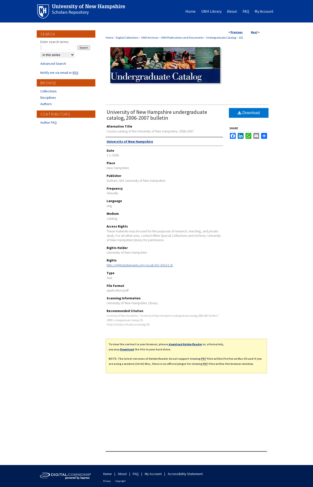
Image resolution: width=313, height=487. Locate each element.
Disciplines (48, 97)
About (122, 474)
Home (109, 37)
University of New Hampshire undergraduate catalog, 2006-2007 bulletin (157, 114)
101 (241, 37)
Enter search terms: (54, 42)
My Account (153, 474)
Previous (237, 32)
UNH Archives (149, 37)
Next (254, 32)
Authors (46, 104)
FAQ (136, 474)
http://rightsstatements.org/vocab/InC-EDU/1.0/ (140, 265)
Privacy (107, 481)
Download (249, 113)
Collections (48, 91)
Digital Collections (127, 37)
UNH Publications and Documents (182, 37)
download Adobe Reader (185, 344)
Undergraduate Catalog (221, 37)
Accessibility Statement (185, 474)
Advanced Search (53, 63)
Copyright (120, 481)
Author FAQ (48, 122)
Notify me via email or (59, 72)
